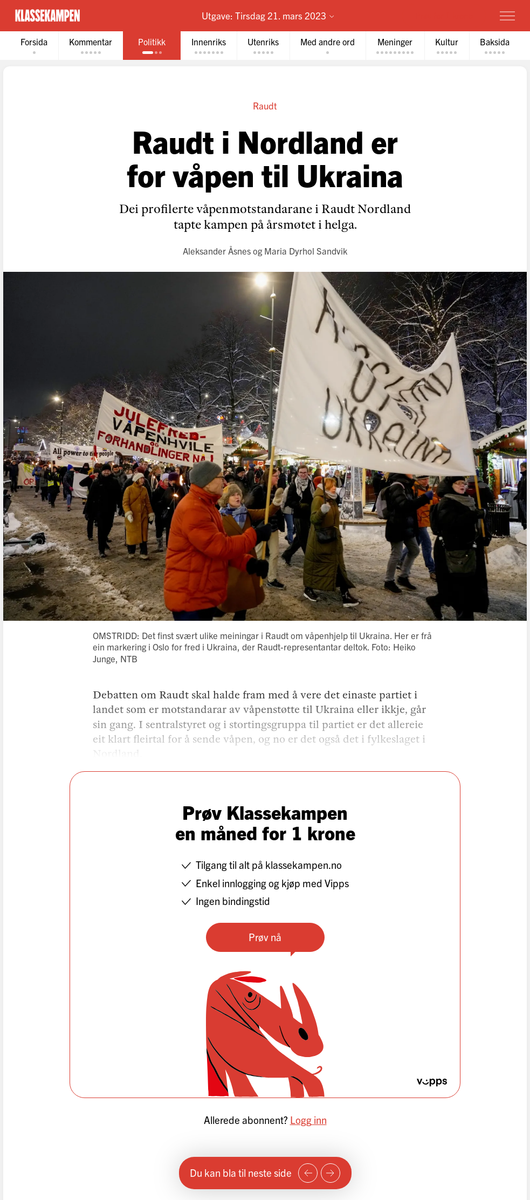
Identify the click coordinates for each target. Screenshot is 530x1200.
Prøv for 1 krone (444, 15)
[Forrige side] (308, 1173)
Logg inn (308, 1119)
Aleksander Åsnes (217, 250)
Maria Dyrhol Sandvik (305, 250)
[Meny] (507, 15)
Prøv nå (265, 936)
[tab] (34, 45)
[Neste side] (330, 1173)
